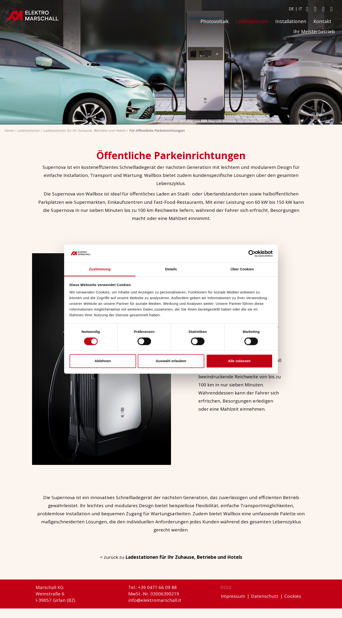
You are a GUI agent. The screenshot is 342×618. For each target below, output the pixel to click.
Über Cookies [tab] (242, 269)
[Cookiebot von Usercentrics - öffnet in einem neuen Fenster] (252, 253)
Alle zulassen (239, 361)
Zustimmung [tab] (100, 269)
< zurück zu (171, 557)
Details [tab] (171, 269)
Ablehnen (103, 361)
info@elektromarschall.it (154, 600)
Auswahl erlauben (171, 361)
